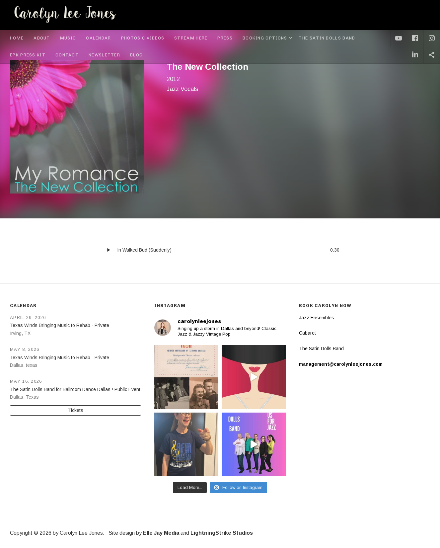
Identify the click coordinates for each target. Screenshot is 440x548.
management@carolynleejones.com (341, 364)
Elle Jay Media (161, 533)
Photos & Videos (143, 38)
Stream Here (190, 38)
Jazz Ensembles (316, 317)
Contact (67, 54)
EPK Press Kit (27, 54)
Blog (136, 54)
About (42, 38)
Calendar (98, 38)
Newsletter (104, 54)
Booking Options (268, 38)
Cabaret (307, 333)
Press (225, 38)
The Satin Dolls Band (327, 38)
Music (68, 38)
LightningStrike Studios (221, 533)
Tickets (75, 410)
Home (17, 38)
